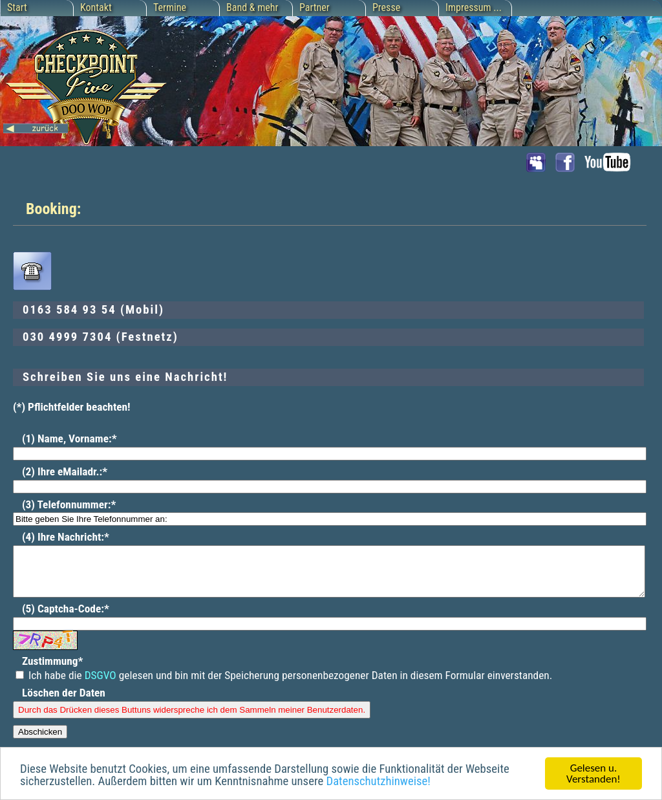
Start (17, 7)
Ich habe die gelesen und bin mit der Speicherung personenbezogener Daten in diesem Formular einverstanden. (284, 684)
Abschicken (40, 741)
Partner (314, 7)
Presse (386, 7)
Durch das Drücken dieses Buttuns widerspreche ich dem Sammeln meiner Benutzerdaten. (191, 719)
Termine (169, 7)
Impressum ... (473, 7)
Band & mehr (252, 7)
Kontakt (96, 7)
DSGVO (100, 684)
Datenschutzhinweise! (378, 782)
